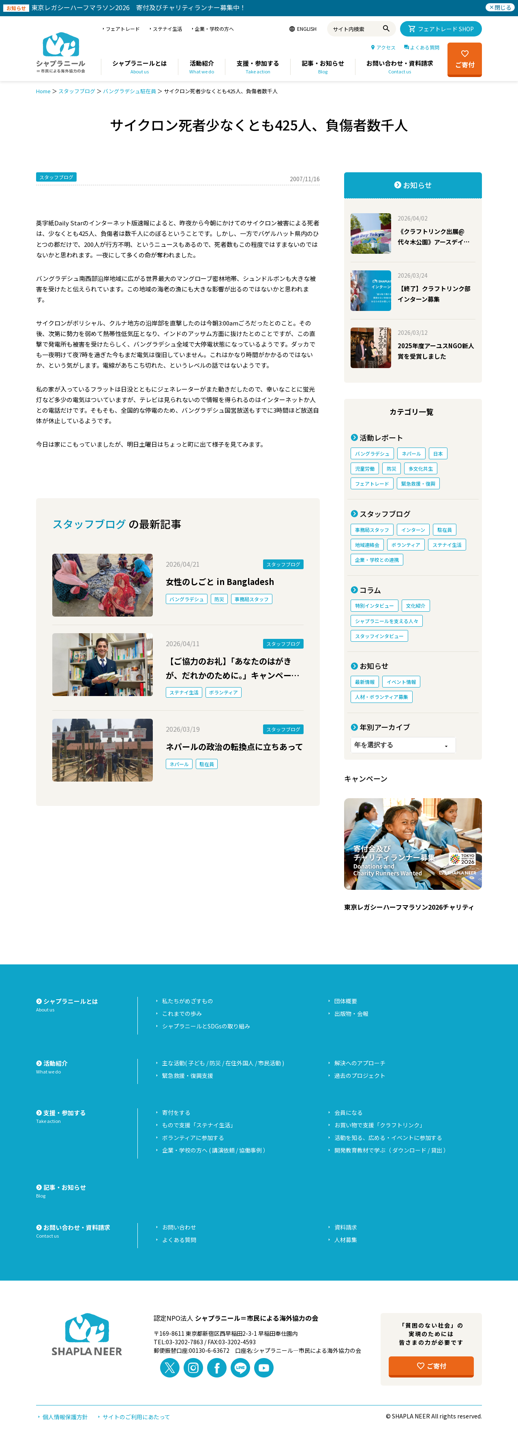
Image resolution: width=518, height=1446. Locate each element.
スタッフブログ (76, 91)
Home (43, 91)
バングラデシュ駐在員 (129, 91)
